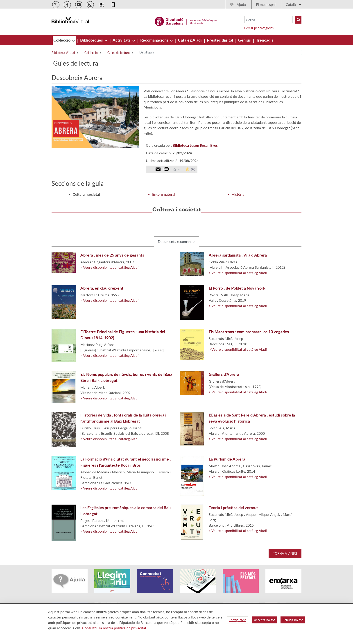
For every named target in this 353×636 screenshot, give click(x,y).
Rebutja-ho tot (293, 620)
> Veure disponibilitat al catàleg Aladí (109, 267)
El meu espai (266, 4)
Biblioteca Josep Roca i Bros (195, 145)
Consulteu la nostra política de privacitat (114, 628)
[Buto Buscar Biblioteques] (298, 20)
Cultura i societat (86, 194)
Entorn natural (163, 194)
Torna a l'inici (285, 553)
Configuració (237, 620)
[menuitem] (62, 40)
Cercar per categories (259, 28)
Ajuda (241, 4)
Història (238, 194)
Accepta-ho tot (264, 620)
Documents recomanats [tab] (176, 241)
